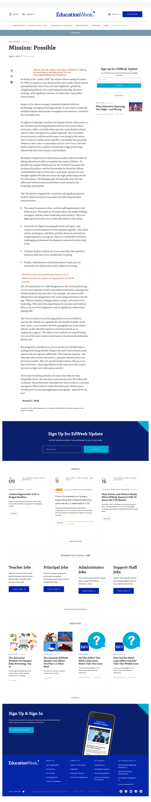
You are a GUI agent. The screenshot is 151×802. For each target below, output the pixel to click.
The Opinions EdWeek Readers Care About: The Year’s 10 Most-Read (56, 662)
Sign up (96, 449)
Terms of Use (79, 791)
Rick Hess (99, 114)
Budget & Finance (16, 489)
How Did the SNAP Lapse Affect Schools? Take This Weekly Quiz (125, 660)
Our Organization (52, 765)
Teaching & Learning (66, 25)
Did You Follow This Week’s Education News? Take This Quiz (91, 660)
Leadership (24, 25)
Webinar (28, 489)
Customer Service (77, 773)
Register (14, 513)
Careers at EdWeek (53, 781)
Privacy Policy (95, 791)
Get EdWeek (99, 761)
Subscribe (132, 14)
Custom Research (125, 784)
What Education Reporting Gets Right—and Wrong (110, 108)
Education (14, 42)
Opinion (101, 25)
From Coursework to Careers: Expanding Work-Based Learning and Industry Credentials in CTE (73, 500)
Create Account (21, 730)
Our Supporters (52, 777)
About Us (50, 761)
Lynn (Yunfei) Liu (85, 677)
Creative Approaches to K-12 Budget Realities (24, 496)
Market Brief (125, 25)
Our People (50, 773)
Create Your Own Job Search (75, 609)
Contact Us (75, 761)
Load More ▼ (75, 698)
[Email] (62, 449)
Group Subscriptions (102, 773)
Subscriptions (99, 765)
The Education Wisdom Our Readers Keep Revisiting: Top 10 (20, 662)
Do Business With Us (127, 761)
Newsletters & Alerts (102, 769)
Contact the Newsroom (79, 777)
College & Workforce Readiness (78, 490)
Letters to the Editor (78, 765)
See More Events (75, 541)
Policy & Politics (42, 25)
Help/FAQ (73, 769)
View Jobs (19, 589)
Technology (86, 25)
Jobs (111, 25)
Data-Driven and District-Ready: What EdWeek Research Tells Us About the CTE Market (119, 497)
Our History (50, 769)
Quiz (90, 654)
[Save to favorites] (11, 76)
